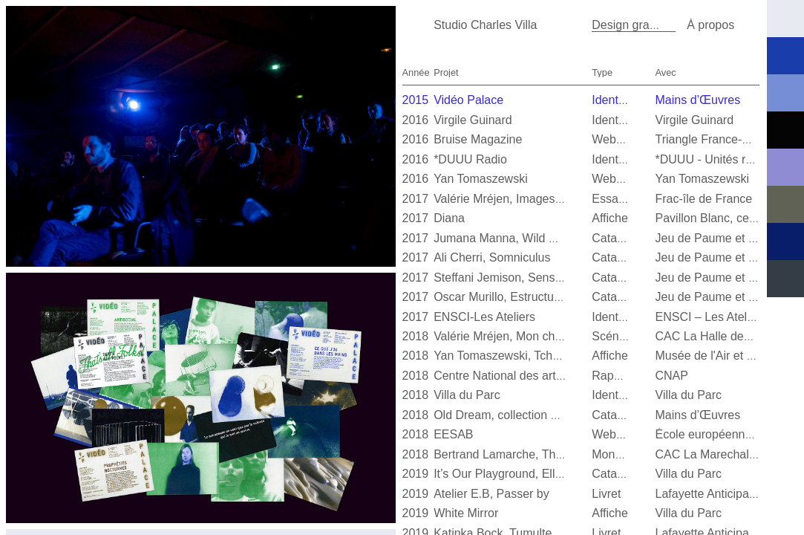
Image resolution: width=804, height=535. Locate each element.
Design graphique (638, 25)
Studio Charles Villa (485, 25)
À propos (710, 25)
